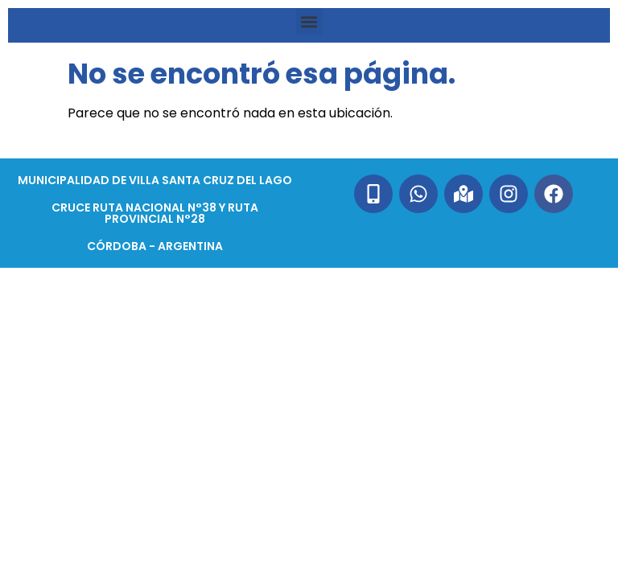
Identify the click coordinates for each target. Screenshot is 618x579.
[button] (309, 21)
